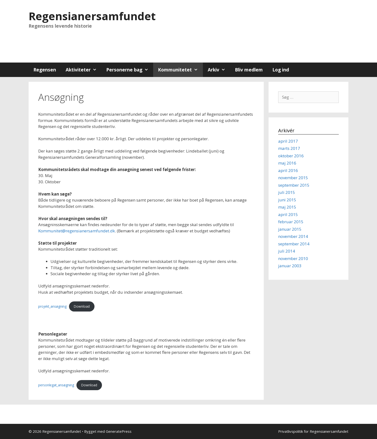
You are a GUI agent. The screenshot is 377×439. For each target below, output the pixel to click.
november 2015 (293, 177)
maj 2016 (287, 163)
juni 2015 (287, 200)
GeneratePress (119, 431)
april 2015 (288, 214)
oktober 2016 (291, 156)
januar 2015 (290, 229)
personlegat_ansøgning (56, 385)
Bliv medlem (249, 70)
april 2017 (288, 141)
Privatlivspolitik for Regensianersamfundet (313, 431)
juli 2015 (286, 192)
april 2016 (288, 170)
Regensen (44, 70)
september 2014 (293, 244)
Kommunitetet (180, 70)
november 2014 (293, 236)
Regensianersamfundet (92, 16)
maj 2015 (287, 207)
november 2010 (293, 258)
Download (82, 306)
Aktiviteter (83, 70)
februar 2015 (290, 221)
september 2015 (293, 185)
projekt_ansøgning (52, 306)
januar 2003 (290, 265)
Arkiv (219, 70)
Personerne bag (129, 70)
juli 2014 (286, 251)
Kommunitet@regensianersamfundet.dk (76, 231)
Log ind (280, 70)
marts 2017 (289, 148)
